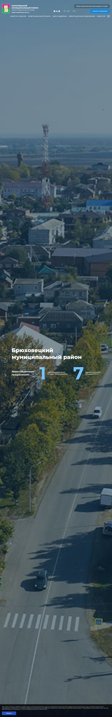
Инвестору (101, 16)
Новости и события (18, 16)
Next (107, 362)
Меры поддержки (60, 16)
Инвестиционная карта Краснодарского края (91, 6)
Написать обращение (100, 11)
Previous (5, 362)
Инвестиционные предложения (82, 16)
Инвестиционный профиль (39, 16)
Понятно (9, 713)
